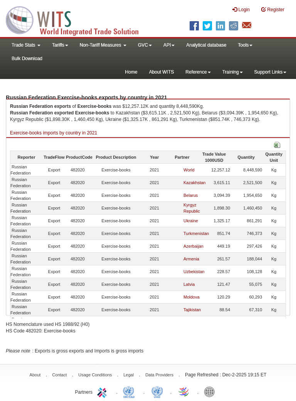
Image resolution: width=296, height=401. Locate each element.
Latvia (189, 284)
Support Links (270, 72)
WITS (77, 19)
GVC (145, 45)
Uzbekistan (193, 271)
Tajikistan (192, 309)
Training (232, 72)
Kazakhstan (194, 182)
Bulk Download (27, 58)
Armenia (191, 259)
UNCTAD (130, 391)
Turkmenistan (196, 233)
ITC (103, 391)
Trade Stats (26, 45)
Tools (245, 45)
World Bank (211, 391)
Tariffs (60, 45)
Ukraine (190, 220)
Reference (197, 72)
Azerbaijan (193, 246)
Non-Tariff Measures (103, 45)
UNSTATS (157, 391)
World (189, 170)
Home (131, 72)
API (169, 45)
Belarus (190, 195)
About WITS (161, 72)
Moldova (191, 297)
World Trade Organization (184, 391)
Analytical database (206, 45)
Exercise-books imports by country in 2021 (53, 133)
